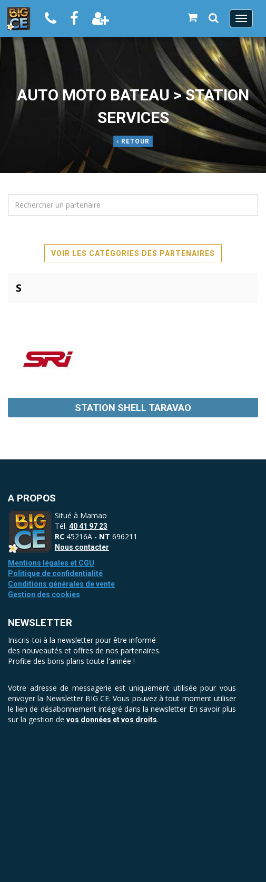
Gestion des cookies (44, 594)
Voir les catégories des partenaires (133, 253)
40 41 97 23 (88, 526)
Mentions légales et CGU (51, 563)
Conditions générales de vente (61, 584)
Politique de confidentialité (55, 573)
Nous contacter (82, 547)
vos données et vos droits (111, 719)
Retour (133, 141)
